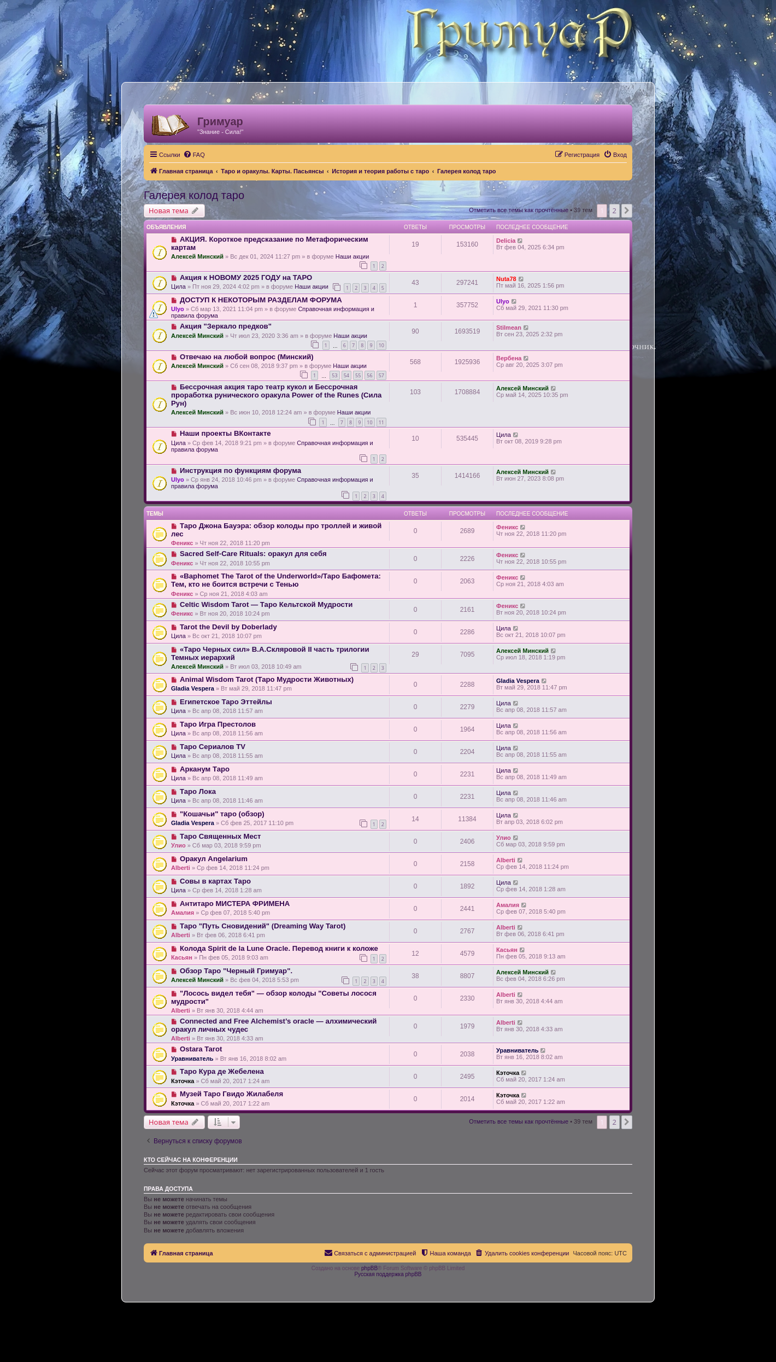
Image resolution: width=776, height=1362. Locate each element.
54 (346, 375)
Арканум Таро (205, 769)
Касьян (181, 957)
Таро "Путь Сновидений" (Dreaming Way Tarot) (262, 926)
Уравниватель (192, 1058)
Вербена (508, 358)
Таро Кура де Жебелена (222, 1071)
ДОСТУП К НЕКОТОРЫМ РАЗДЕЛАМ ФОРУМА (261, 300)
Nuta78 (506, 279)
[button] (626, 210)
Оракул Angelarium (214, 859)
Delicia (505, 240)
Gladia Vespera (192, 688)
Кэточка (182, 1081)
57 (381, 375)
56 (369, 375)
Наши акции (352, 256)
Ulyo (177, 309)
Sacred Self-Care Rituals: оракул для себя (253, 554)
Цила (178, 286)
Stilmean (508, 327)
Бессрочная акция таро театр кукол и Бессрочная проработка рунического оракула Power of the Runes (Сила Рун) (276, 395)
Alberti (180, 867)
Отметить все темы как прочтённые (518, 210)
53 (334, 375)
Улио (178, 845)
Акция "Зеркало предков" (226, 326)
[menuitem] (194, 154)
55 (358, 375)
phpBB (369, 1268)
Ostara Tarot (201, 1049)
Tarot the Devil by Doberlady (228, 627)
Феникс (182, 543)
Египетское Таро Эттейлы (226, 702)
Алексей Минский (197, 256)
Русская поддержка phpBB (387, 1274)
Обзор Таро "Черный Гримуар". (236, 971)
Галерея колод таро (194, 195)
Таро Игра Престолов (218, 724)
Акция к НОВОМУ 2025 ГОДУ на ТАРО (246, 277)
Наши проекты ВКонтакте (225, 433)
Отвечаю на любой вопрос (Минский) (247, 357)
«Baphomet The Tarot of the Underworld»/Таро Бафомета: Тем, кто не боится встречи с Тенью (276, 580)
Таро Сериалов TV (212, 747)
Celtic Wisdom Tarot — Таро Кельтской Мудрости (266, 604)
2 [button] (614, 210)
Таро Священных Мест (220, 836)
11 (381, 422)
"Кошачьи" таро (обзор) (222, 814)
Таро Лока (198, 791)
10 (381, 345)
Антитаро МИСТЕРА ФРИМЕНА (235, 903)
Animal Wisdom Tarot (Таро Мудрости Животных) (267, 679)
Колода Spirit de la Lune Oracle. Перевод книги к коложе (279, 948)
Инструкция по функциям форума (240, 470)
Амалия (182, 912)
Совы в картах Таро (215, 881)
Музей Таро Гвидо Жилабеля (231, 1094)
